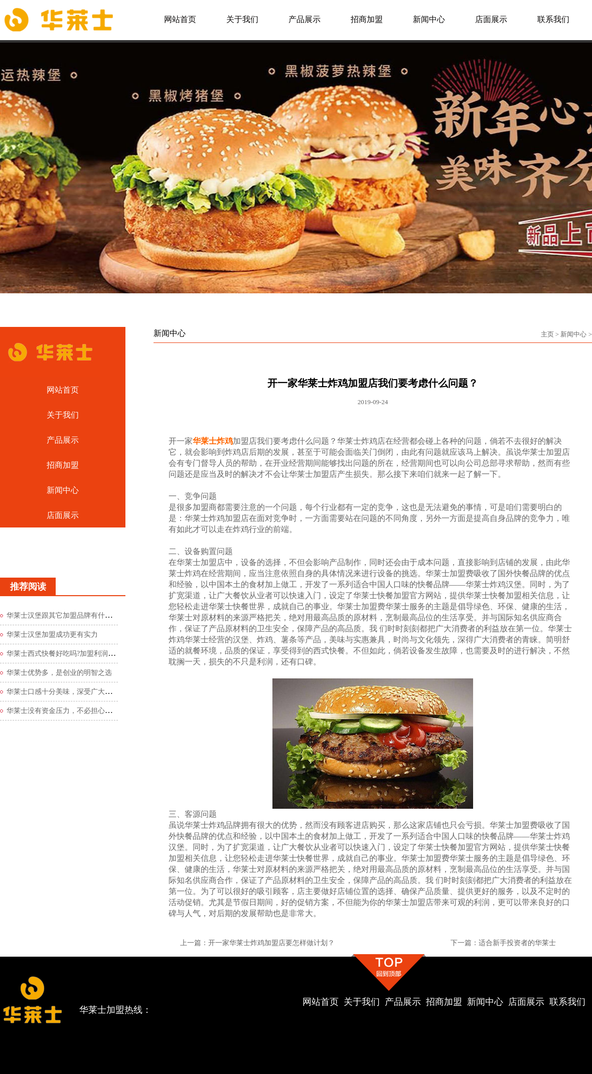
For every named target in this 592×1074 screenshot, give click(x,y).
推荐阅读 (28, 587)
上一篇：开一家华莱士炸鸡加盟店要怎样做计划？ (257, 943)
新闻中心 (573, 334)
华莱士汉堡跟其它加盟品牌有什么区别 (66, 615)
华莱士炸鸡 (213, 441)
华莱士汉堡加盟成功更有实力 (52, 634)
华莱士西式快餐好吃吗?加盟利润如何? (66, 653)
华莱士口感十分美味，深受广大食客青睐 (70, 691)
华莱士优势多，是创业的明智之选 (59, 672)
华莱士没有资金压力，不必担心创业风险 (70, 710)
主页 (547, 334)
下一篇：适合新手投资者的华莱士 (503, 943)
